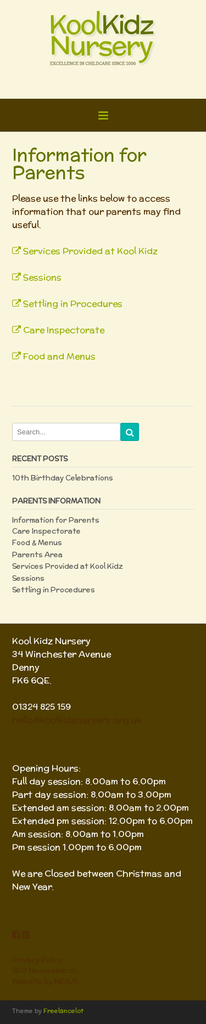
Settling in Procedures (67, 303)
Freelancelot (63, 1010)
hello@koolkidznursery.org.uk (77, 720)
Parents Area (37, 555)
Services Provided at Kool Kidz (85, 251)
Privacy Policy (37, 960)
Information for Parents (55, 520)
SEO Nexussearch (44, 970)
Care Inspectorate (58, 330)
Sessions (37, 277)
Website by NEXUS (45, 981)
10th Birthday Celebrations (62, 478)
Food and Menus (54, 356)
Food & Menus (37, 543)
